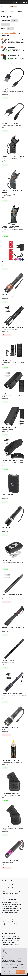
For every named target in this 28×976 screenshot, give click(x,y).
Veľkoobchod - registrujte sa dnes (12, 891)
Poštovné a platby (8, 884)
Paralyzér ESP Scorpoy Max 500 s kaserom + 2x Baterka (11, 226)
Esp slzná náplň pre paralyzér (10, 760)
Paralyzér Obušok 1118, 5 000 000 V (12, 693)
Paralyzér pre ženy (7, 262)
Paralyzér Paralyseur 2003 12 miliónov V (13, 595)
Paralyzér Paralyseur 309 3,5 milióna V (13, 460)
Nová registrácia (23, 2)
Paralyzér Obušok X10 (8, 660)
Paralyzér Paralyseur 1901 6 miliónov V (13, 393)
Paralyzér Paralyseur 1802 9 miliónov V (13, 327)
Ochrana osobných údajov (10, 886)
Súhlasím (20, 972)
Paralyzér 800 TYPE (7, 494)
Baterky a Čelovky (10, 11)
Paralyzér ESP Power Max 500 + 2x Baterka (12, 191)
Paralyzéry (19, 11)
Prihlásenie (15, 2)
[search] (25, 6)
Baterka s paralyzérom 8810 (10, 727)
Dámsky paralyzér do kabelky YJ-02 (12, 860)
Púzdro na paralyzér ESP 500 (10, 826)
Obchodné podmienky (9, 888)
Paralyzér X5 (5, 294)
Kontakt (5, 890)
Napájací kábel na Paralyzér (10, 123)
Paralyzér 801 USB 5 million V (10, 427)
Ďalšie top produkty (14, 63)
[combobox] (14, 20)
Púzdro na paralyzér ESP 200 (10, 793)
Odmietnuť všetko (9, 971)
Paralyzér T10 (6, 527)
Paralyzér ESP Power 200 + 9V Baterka (13, 156)
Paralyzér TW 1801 (7, 560)
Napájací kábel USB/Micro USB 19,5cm (13, 89)
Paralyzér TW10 (6, 360)
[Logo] (14, 7)
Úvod (2, 11)
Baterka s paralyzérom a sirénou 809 (13, 627)
